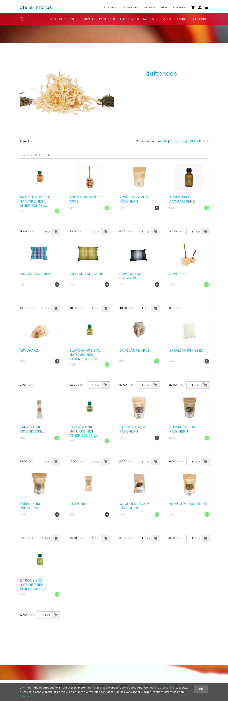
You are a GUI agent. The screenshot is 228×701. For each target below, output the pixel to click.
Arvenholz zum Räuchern (133, 199)
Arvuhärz (29, 350)
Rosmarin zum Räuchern (182, 429)
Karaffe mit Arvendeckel (32, 429)
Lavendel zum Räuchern (132, 429)
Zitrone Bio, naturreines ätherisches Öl (34, 584)
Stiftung (109, 7)
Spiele (73, 19)
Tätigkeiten (130, 7)
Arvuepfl (178, 274)
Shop (164, 7)
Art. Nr (162, 141)
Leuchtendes (128, 19)
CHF (193, 141)
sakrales (88, 19)
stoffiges (57, 19)
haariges (181, 19)
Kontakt (179, 7)
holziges (164, 19)
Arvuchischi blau (36, 274)
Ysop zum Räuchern (187, 504)
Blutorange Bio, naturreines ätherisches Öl (84, 354)
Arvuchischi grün (86, 274)
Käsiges (148, 19)
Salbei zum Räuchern (30, 506)
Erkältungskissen (186, 350)
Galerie (149, 7)
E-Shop (25, 155)
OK (201, 689)
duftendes (200, 19)
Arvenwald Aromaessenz (182, 199)
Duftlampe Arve (134, 350)
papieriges (107, 19)
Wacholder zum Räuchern (134, 506)
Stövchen (78, 504)
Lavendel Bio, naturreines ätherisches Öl (83, 431)
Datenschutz (28, 696)
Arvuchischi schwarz (130, 276)
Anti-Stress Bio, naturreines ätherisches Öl (35, 201)
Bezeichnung (179, 141)
